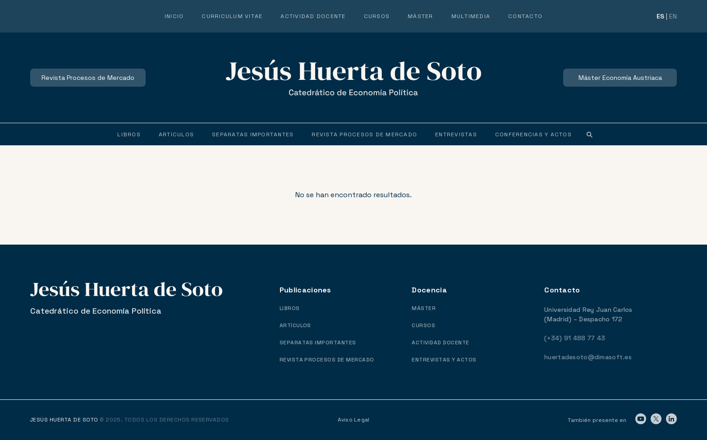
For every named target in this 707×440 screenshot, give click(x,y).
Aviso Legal (354, 419)
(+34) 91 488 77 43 (574, 338)
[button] (590, 134)
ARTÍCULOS (295, 325)
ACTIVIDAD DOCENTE (440, 342)
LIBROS (290, 308)
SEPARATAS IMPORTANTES (318, 342)
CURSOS (423, 325)
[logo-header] (353, 78)
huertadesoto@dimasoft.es (588, 357)
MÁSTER (424, 308)
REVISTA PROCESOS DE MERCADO (327, 360)
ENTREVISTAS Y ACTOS (444, 360)
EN (673, 16)
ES (660, 16)
